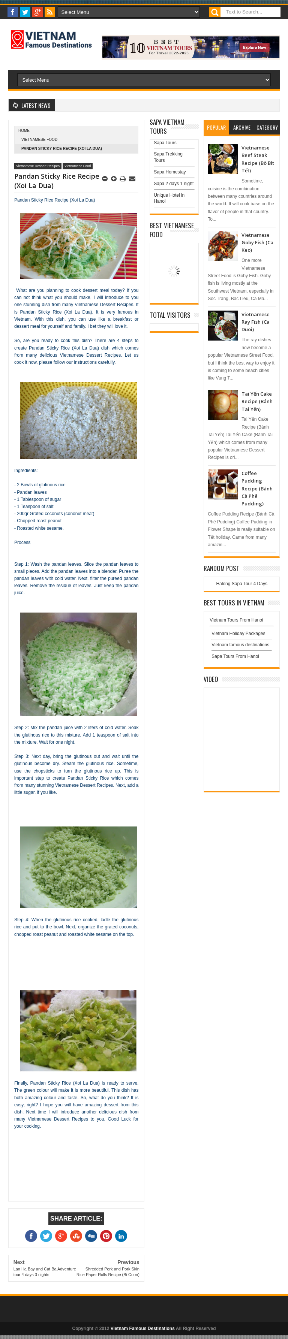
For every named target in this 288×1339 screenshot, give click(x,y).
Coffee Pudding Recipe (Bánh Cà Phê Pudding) (257, 488)
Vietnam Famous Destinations (143, 1328)
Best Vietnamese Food (172, 230)
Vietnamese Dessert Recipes (38, 166)
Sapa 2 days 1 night (174, 183)
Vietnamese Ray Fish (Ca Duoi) (256, 322)
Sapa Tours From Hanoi (235, 656)
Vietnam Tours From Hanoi (236, 620)
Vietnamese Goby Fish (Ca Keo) (257, 243)
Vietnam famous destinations (240, 644)
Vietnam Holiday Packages (242, 635)
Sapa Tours (165, 142)
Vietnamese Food (39, 139)
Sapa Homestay (170, 172)
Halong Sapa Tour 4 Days (241, 583)
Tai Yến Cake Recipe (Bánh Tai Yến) (257, 401)
